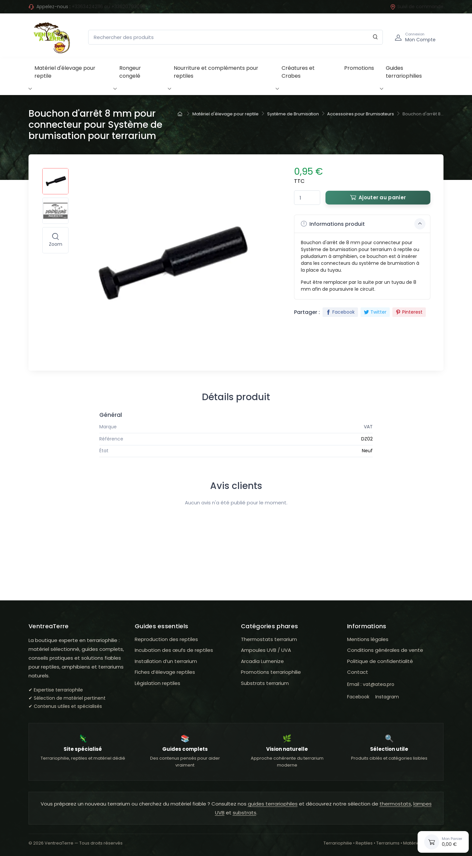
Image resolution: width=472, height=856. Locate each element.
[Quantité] (307, 197)
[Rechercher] (375, 37)
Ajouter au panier (378, 197)
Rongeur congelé (130, 72)
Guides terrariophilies (404, 72)
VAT (368, 426)
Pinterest (409, 312)
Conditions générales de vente (385, 650)
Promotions (359, 68)
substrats (244, 812)
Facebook (340, 312)
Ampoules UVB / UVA (266, 650)
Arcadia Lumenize (262, 661)
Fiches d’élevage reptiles (165, 672)
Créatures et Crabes (298, 72)
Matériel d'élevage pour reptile (64, 72)
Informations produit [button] (363, 223)
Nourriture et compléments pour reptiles (216, 72)
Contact (357, 672)
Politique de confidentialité (380, 661)
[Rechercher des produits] (235, 37)
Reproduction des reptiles (166, 639)
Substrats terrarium (265, 683)
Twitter (375, 312)
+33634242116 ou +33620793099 (109, 6)
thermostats (395, 803)
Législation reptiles (157, 683)
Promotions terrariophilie (271, 672)
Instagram (387, 696)
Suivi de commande (416, 6)
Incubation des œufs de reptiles (174, 650)
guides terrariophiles (273, 803)
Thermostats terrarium (269, 639)
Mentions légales (367, 639)
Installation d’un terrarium (166, 661)
